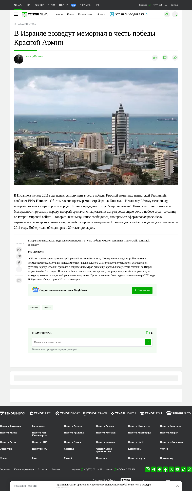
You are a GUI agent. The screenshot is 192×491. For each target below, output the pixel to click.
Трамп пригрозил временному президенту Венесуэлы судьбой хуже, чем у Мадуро (103, 484)
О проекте (5, 469)
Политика (101, 458)
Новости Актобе (8, 432)
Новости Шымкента (139, 426)
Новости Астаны (105, 426)
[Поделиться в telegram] (19, 256)
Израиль (47, 307)
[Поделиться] (175, 58)
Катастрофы (134, 449)
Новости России (72, 442)
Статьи (70, 14)
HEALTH (67, 5)
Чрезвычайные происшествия (104, 450)
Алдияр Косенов (34, 56)
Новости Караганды (171, 426)
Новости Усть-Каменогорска (39, 434)
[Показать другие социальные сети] (19, 269)
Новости (59, 14)
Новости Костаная (106, 432)
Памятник (34, 307)
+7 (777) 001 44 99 (93, 469)
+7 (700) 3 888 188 (126, 469)
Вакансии (42, 469)
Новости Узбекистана (171, 442)
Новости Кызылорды (139, 432)
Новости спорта (136, 458)
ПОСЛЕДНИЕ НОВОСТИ (25, 486)
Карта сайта (38, 426)
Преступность (39, 449)
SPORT (39, 5)
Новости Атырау (169, 432)
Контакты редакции (24, 469)
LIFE (28, 5)
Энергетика (6, 449)
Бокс (34, 458)
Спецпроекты (85, 14)
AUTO (51, 5)
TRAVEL (85, 5)
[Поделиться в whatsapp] (19, 250)
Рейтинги (100, 14)
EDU (97, 5)
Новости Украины (106, 442)
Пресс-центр (166, 458)
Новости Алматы (73, 426)
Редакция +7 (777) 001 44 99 (153, 5)
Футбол (164, 449)
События (69, 449)
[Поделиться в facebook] (19, 263)
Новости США (39, 442)
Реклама (174, 5)
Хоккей (68, 458)
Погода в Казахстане (11, 426)
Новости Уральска (74, 432)
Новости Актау (8, 442)
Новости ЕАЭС (136, 442)
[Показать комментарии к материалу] (19, 280)
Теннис (4, 458)
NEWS (18, 5)
